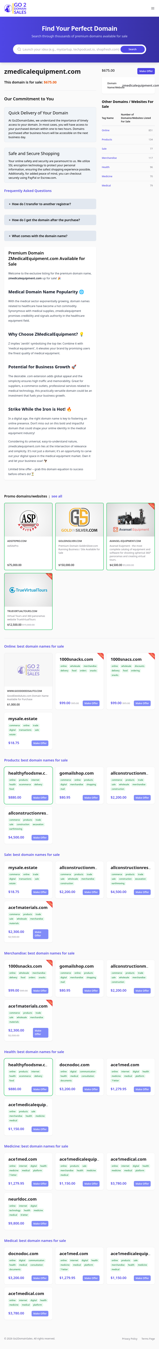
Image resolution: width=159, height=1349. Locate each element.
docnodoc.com (74, 1064)
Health (105, 167)
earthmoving (15, 828)
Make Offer (146, 71)
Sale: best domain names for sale (32, 854)
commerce (14, 725)
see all (56, 496)
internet (35, 779)
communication (88, 1071)
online (64, 666)
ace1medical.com (128, 1159)
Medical (106, 185)
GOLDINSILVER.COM (70, 541)
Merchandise (109, 158)
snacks (93, 670)
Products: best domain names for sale (36, 760)
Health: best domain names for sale (34, 1051)
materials (14, 923)
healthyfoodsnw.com (30, 773)
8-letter (24, 1214)
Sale (104, 148)
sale (37, 729)
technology (14, 1210)
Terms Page (148, 1338)
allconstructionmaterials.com (90, 867)
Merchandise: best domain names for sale (39, 953)
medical (74, 1076)
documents (66, 1080)
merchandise (90, 666)
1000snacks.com (76, 659)
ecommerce (25, 784)
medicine (116, 1076)
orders (83, 670)
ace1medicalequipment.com (37, 1104)
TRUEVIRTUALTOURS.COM (22, 611)
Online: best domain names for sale (34, 646)
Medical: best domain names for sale (35, 1240)
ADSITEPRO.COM (17, 541)
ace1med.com (125, 1064)
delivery (64, 670)
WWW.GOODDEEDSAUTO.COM (24, 691)
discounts (139, 666)
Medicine (107, 176)
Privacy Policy (129, 1338)
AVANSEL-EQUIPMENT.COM (125, 541)
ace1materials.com (28, 907)
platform (139, 1076)
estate (12, 734)
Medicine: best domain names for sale (36, 1146)
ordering (135, 670)
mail (63, 788)
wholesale (75, 666)
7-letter (115, 1080)
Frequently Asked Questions (28, 190)
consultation (88, 1076)
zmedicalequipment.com (42, 71)
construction (118, 788)
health (12, 784)
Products (107, 139)
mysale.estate (22, 718)
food (74, 670)
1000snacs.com (126, 659)
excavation (38, 824)
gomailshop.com (76, 773)
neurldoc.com (22, 1199)
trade (35, 725)
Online (105, 130)
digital (12, 729)
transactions (25, 729)
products (23, 779)
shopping (91, 784)
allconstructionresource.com (38, 813)
